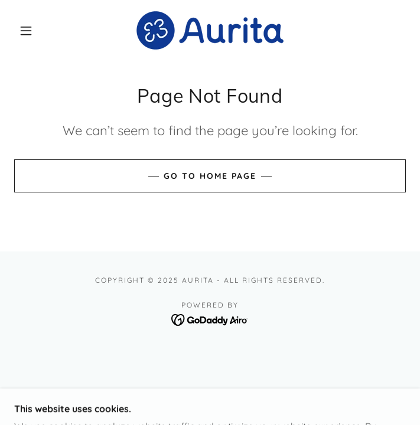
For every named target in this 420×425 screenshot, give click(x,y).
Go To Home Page (210, 176)
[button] (33, 30)
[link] (210, 30)
